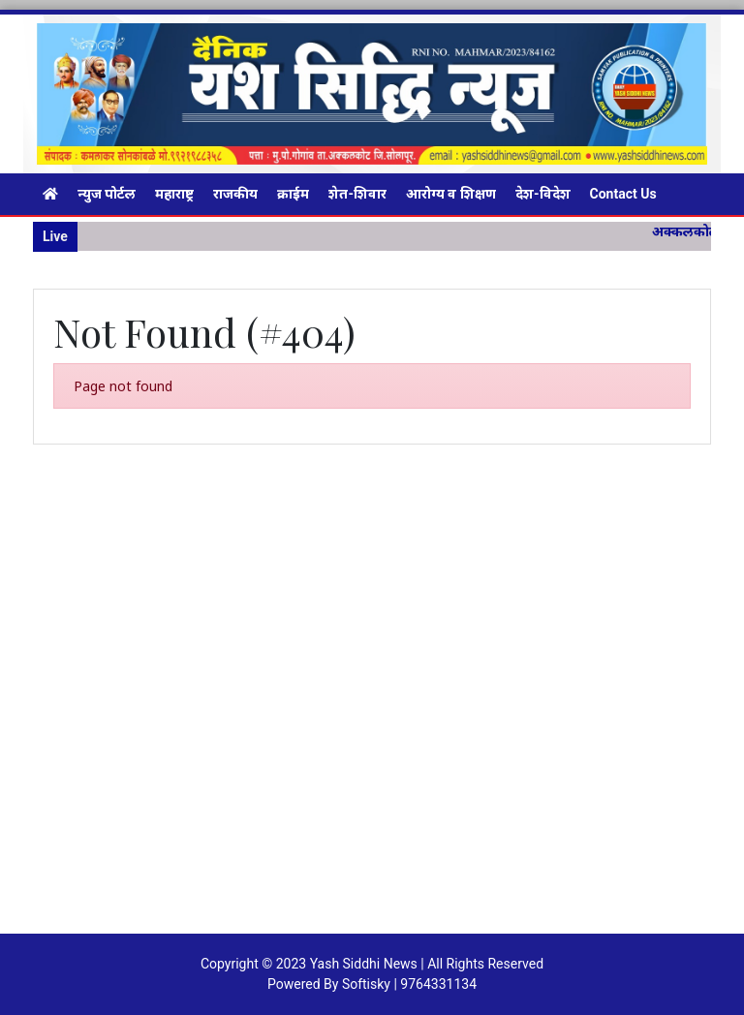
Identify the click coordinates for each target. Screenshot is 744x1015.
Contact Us (623, 193)
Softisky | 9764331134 (409, 984)
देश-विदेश (543, 193)
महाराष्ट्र (174, 193)
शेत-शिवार (357, 193)
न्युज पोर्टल (107, 193)
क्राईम (293, 193)
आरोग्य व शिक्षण (451, 193)
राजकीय (235, 193)
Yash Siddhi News (364, 963)
